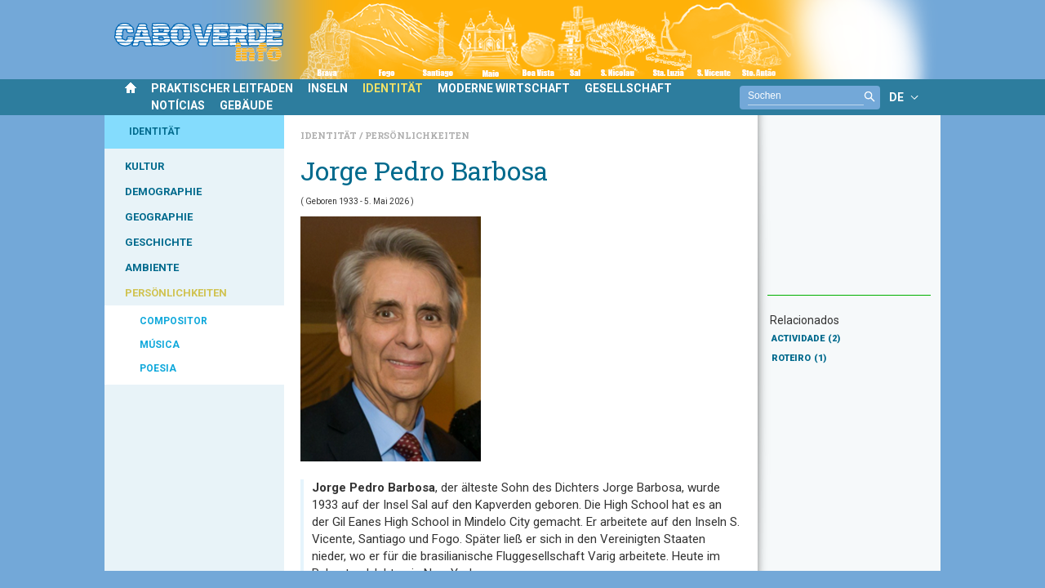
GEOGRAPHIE (159, 217)
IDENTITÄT (392, 88)
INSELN (328, 88)
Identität (329, 135)
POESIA (158, 368)
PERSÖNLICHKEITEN (176, 293)
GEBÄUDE (246, 105)
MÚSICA (160, 344)
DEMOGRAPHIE (163, 191)
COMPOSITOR (173, 321)
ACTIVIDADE (806, 338)
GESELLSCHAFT (628, 88)
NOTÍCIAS (178, 105)
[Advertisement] (849, 213)
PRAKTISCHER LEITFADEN (222, 88)
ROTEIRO (799, 358)
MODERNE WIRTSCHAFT (504, 88)
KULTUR (144, 166)
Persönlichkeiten (417, 135)
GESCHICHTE (158, 242)
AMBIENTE (152, 267)
